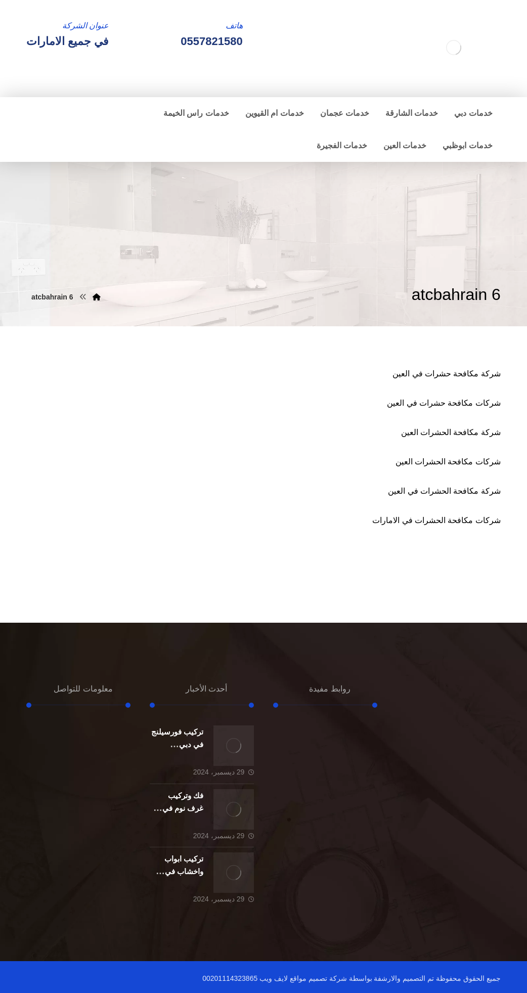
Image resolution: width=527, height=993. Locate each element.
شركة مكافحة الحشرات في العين (444, 491)
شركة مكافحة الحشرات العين (451, 432)
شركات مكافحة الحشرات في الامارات (436, 520)
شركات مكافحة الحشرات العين (448, 461)
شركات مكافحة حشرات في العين (444, 403)
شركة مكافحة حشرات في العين (446, 373)
